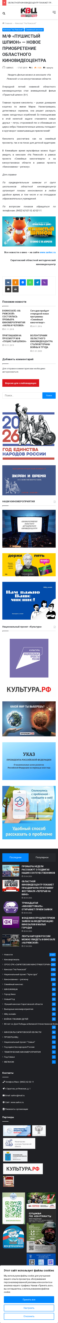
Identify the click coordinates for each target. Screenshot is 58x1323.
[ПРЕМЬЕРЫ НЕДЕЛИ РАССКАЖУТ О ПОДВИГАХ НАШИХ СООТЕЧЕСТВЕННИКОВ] (10, 870)
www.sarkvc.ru (17, 1102)
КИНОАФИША (11, 989)
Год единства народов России (19, 1047)
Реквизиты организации (16, 1109)
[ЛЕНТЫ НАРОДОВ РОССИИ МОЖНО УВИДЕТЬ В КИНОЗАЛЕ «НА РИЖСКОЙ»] (10, 940)
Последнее (15, 857)
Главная (7, 23)
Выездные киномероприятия (18, 1009)
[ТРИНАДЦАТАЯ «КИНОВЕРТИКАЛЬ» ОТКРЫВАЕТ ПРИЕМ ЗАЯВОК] (10, 907)
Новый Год (9, 999)
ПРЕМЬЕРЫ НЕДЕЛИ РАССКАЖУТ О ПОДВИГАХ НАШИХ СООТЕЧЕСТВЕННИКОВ (38, 869)
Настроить (29, 1308)
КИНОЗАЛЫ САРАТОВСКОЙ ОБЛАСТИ (22, 1032)
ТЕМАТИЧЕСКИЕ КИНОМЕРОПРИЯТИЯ (22, 1052)
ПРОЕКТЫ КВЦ (11, 1037)
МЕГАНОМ (9, 1062)
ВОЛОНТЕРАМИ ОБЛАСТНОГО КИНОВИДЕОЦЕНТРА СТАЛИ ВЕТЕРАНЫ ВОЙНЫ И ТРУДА (41, 341)
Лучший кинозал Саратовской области (23, 1004)
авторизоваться (10, 372)
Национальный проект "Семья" (19, 1042)
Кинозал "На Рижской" (25, 23)
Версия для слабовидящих (20, 383)
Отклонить (29, 1316)
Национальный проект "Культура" (21, 974)
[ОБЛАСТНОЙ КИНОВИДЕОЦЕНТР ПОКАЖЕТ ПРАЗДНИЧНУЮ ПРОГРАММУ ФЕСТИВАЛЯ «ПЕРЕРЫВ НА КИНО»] (10, 885)
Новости (8, 954)
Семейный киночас (34, 30)
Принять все (29, 1299)
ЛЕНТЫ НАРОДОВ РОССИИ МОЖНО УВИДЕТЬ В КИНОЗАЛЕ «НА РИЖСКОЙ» (38, 939)
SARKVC (9, 68)
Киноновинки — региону (16, 979)
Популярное (42, 857)
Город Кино (10, 994)
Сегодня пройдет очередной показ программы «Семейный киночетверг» (39, 316)
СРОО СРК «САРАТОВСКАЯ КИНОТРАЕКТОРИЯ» (27, 964)
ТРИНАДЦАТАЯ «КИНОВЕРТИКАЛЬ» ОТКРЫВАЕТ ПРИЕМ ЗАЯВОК (37, 906)
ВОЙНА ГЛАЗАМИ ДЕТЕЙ (16, 1019)
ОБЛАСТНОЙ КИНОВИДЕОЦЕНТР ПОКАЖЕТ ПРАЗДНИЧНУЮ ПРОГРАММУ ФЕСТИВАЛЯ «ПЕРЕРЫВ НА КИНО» (38, 888)
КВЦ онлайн (10, 1014)
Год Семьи (9, 1057)
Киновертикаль (11, 959)
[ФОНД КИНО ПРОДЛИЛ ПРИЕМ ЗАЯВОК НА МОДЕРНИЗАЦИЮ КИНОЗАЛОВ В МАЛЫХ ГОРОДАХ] (10, 922)
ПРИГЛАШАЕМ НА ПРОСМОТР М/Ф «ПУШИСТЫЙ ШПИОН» (14, 338)
